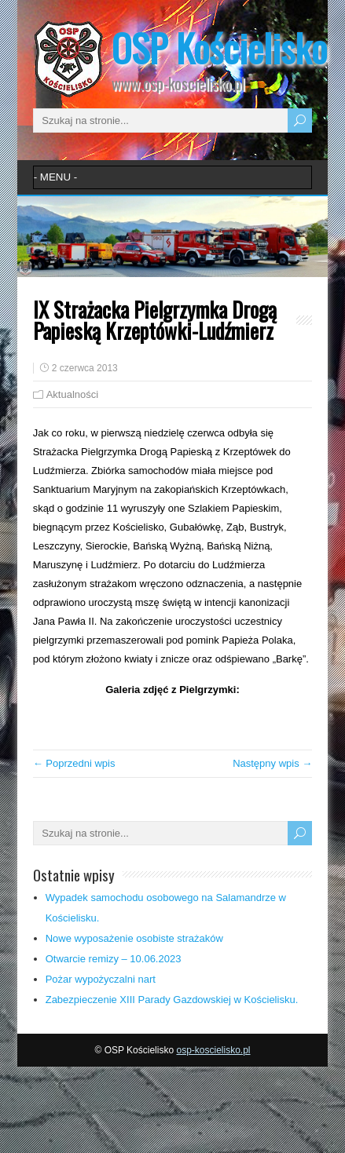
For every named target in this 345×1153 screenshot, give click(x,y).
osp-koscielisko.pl (213, 1050)
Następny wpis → (272, 763)
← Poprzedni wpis (74, 763)
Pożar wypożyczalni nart (101, 979)
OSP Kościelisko (219, 47)
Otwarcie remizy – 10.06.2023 (114, 959)
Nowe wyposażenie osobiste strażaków (134, 938)
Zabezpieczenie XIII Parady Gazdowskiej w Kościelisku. (172, 999)
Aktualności (72, 394)
